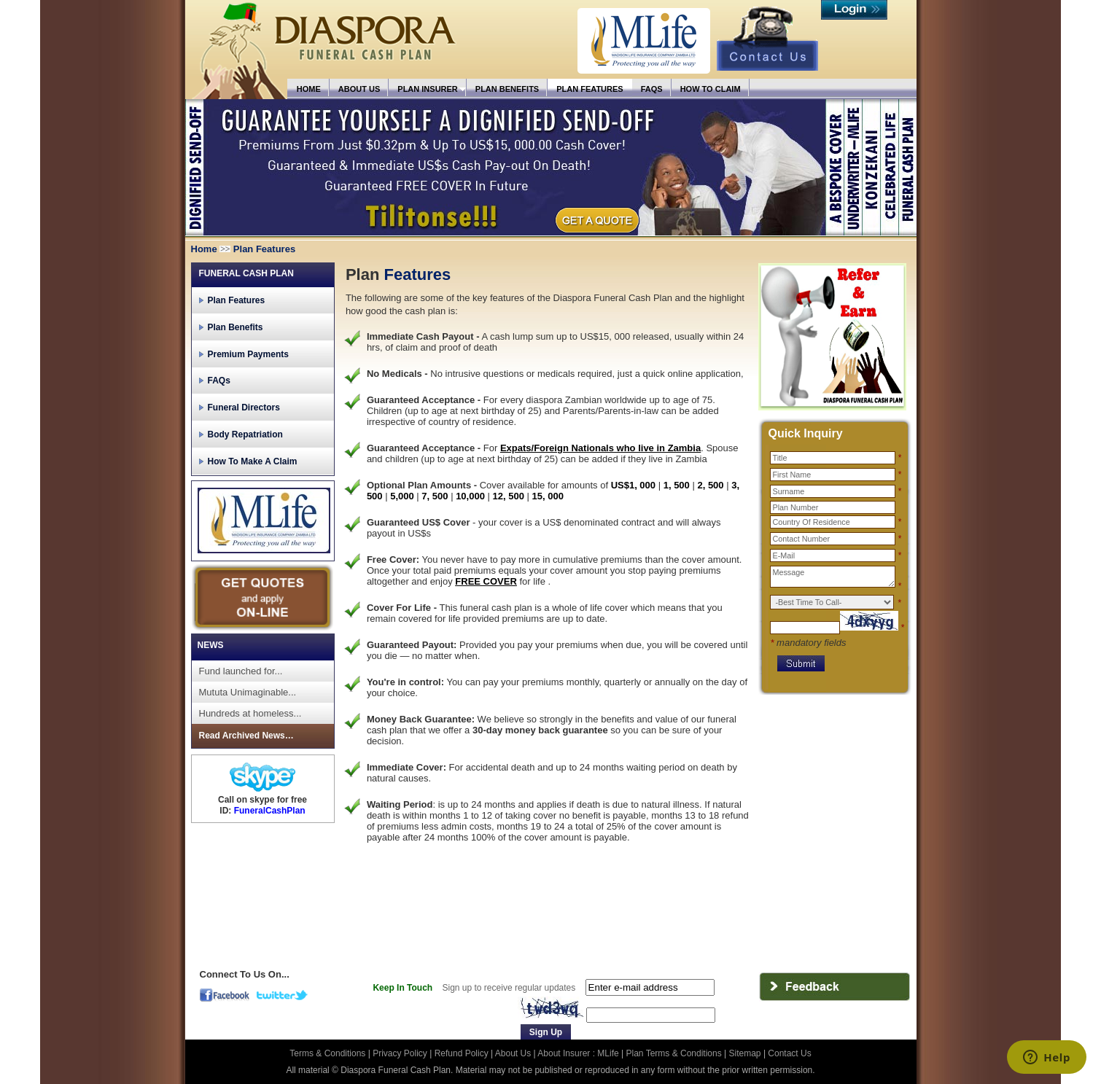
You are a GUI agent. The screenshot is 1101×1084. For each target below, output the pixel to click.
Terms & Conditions (328, 1053)
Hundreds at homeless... (250, 713)
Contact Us (789, 1053)
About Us (513, 1053)
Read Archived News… (246, 735)
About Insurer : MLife (577, 1053)
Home (204, 248)
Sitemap (745, 1053)
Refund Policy (463, 1053)
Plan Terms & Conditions (674, 1053)
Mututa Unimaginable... (248, 692)
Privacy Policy (401, 1053)
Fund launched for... (241, 671)
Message (832, 577)
